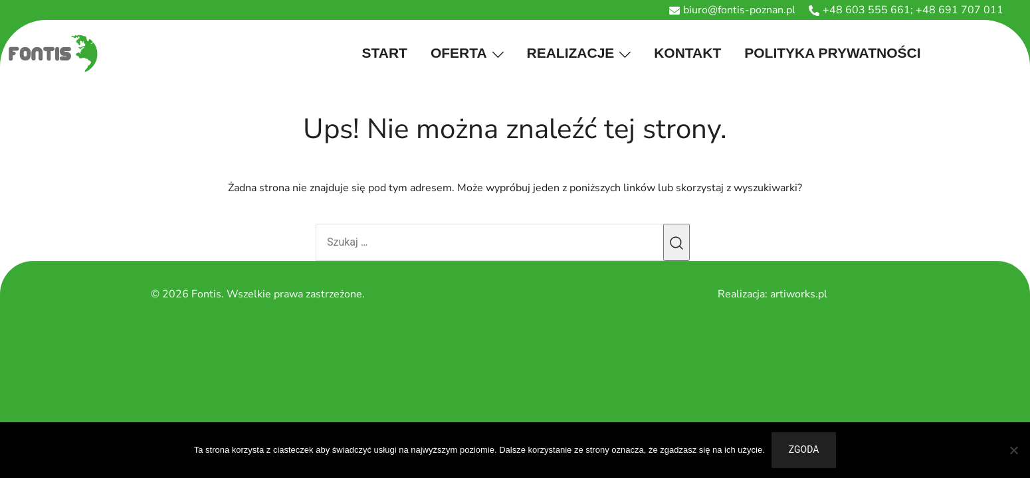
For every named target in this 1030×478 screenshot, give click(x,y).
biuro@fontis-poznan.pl (732, 10)
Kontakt (687, 52)
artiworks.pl (798, 294)
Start (384, 52)
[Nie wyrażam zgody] (1013, 450)
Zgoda (804, 449)
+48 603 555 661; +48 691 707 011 (906, 10)
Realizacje (571, 52)
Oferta (459, 52)
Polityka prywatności (832, 52)
